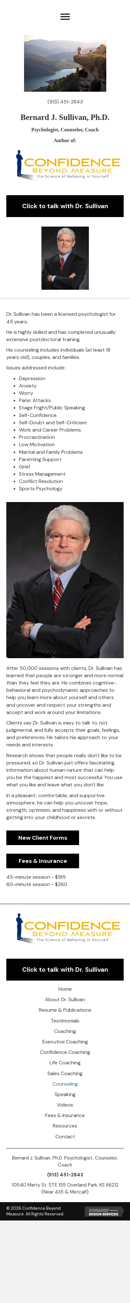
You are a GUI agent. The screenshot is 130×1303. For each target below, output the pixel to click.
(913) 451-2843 (65, 101)
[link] (65, 989)
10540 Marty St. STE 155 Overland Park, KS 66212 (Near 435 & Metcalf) (65, 1188)
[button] (65, 16)
